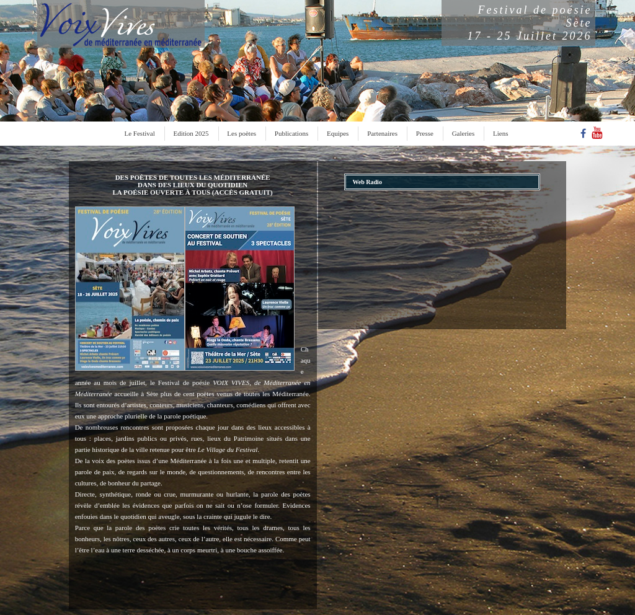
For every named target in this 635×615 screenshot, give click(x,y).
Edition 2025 (190, 133)
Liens (500, 133)
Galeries (463, 133)
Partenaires (382, 133)
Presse (424, 133)
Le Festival (140, 133)
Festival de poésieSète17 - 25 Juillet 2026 (530, 23)
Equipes (338, 133)
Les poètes (241, 133)
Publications (291, 133)
